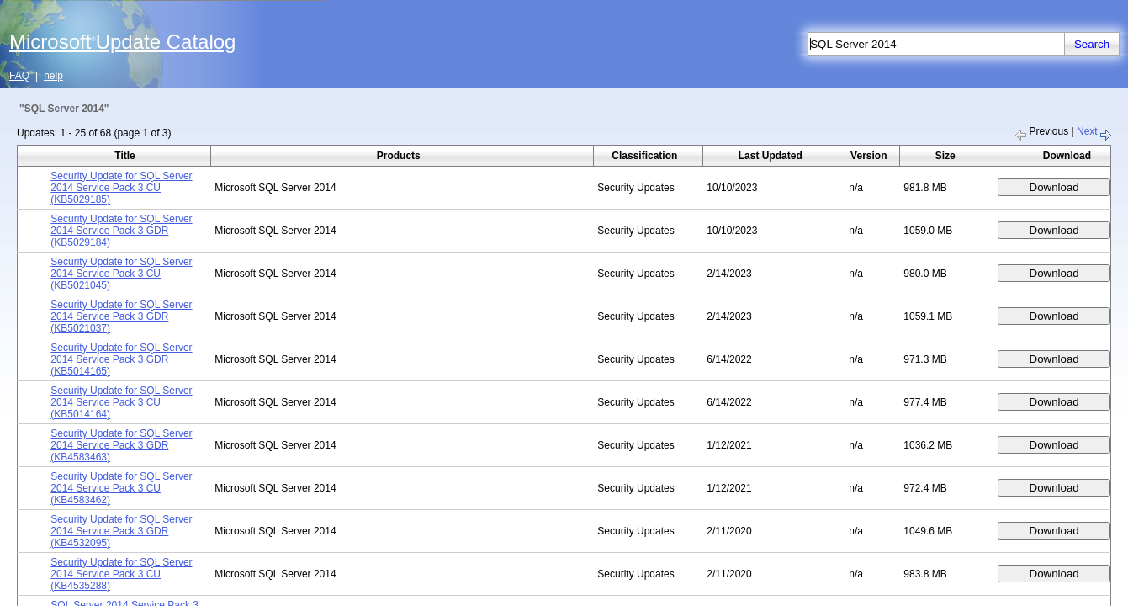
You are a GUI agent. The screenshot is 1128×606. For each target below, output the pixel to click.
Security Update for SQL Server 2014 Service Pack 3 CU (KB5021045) (121, 273)
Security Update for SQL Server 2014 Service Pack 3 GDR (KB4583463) (121, 445)
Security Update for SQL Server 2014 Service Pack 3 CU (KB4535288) (121, 574)
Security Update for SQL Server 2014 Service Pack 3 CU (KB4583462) (121, 488)
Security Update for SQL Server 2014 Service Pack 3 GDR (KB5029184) (121, 230)
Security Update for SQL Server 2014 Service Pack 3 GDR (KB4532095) (121, 531)
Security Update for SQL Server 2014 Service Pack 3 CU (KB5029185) (121, 187)
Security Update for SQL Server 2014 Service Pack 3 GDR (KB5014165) (121, 359)
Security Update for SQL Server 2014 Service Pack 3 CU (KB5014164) (121, 402)
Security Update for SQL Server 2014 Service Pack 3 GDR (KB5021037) (121, 316)
